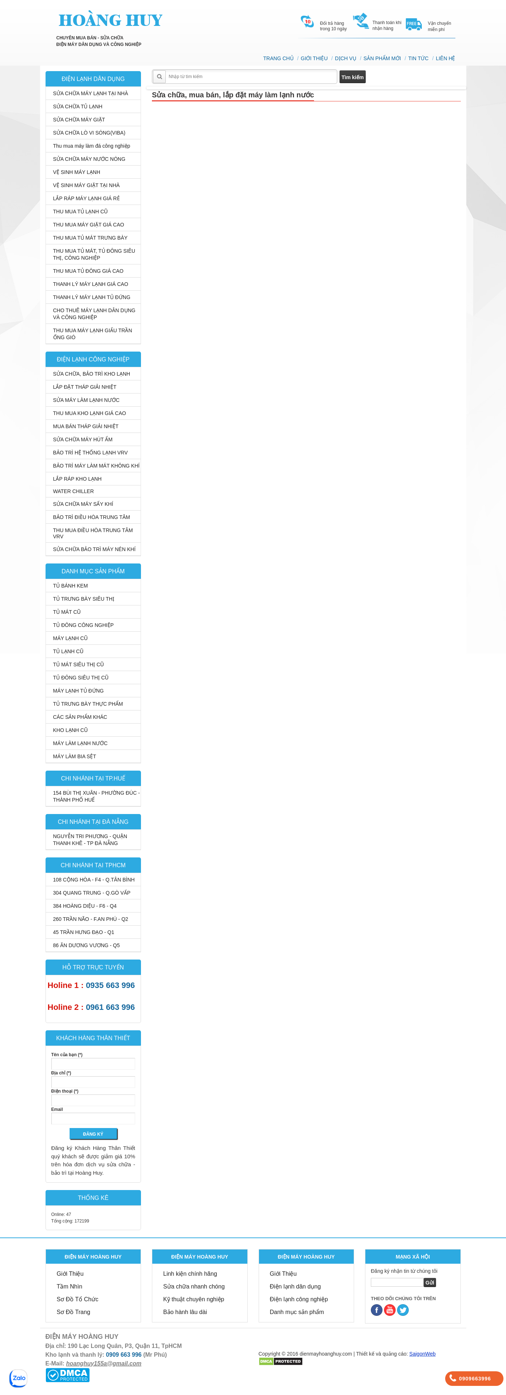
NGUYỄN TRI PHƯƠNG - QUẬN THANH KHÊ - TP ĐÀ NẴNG (90, 839)
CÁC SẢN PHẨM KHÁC (80, 717)
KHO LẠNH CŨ (70, 730)
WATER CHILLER (73, 491)
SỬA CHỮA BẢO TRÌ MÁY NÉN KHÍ (94, 549)
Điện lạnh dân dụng (295, 1286)
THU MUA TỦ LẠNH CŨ (80, 211)
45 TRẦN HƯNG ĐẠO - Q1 (83, 932)
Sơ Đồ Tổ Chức (78, 1299)
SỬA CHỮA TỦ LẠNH (78, 106)
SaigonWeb (422, 1354)
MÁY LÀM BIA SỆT (74, 756)
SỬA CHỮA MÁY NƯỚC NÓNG (89, 159)
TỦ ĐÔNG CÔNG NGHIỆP (83, 625)
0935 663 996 (110, 985)
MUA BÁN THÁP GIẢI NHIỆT (86, 426)
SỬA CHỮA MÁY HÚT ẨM (83, 439)
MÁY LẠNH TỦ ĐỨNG (78, 691)
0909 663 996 (124, 1355)
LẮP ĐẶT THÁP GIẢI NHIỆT (85, 387)
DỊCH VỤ (345, 58)
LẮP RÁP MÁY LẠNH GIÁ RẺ (86, 198)
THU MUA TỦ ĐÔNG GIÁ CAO (88, 271)
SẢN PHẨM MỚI (382, 58)
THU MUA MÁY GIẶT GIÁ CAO (88, 225)
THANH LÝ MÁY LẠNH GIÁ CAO (90, 284)
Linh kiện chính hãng (190, 1274)
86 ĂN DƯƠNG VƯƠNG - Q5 (86, 945)
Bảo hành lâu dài (185, 1312)
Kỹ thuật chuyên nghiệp (193, 1299)
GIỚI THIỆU (314, 58)
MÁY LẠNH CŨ (70, 638)
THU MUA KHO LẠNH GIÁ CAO (89, 413)
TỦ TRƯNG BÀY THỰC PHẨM (88, 704)
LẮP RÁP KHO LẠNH (77, 479)
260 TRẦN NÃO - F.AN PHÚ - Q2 (90, 919)
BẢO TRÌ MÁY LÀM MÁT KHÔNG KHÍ (96, 466)
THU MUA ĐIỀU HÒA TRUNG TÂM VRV (93, 533)
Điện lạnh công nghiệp (299, 1299)
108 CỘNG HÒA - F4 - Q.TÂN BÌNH (94, 880)
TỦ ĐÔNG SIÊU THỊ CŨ (81, 678)
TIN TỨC (418, 58)
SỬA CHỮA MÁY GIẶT (79, 120)
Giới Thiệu (70, 1274)
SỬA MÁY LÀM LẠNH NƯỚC (86, 400)
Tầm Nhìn (69, 1286)
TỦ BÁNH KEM (70, 586)
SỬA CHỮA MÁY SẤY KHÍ (83, 504)
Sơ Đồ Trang (73, 1312)
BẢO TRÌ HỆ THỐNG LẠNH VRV (90, 453)
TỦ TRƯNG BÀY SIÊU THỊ (83, 599)
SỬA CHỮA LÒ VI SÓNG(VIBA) (89, 133)
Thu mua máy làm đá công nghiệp (91, 146)
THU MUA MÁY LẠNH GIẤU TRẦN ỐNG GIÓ (92, 334)
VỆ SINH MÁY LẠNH (77, 172)
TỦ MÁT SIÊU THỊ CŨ (78, 664)
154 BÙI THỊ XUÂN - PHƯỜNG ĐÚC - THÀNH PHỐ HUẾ (96, 796)
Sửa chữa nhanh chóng (194, 1286)
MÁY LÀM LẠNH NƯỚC (80, 743)
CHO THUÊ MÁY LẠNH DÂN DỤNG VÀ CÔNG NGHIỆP (94, 313)
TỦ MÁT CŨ (67, 612)
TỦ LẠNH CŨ (68, 651)
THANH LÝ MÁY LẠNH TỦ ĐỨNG (91, 297)
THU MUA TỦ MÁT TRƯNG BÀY (90, 238)
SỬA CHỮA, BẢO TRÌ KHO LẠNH (91, 374)
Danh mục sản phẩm (297, 1312)
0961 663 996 (110, 1007)
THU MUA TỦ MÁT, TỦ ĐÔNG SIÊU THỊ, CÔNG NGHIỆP (94, 254)
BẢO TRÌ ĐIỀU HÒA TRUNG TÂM (91, 517)
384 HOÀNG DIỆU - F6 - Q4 (85, 906)
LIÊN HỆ (445, 58)
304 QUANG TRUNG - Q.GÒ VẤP (92, 893)
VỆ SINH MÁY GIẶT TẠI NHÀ (86, 185)
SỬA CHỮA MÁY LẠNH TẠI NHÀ (90, 93)
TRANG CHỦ (278, 58)
